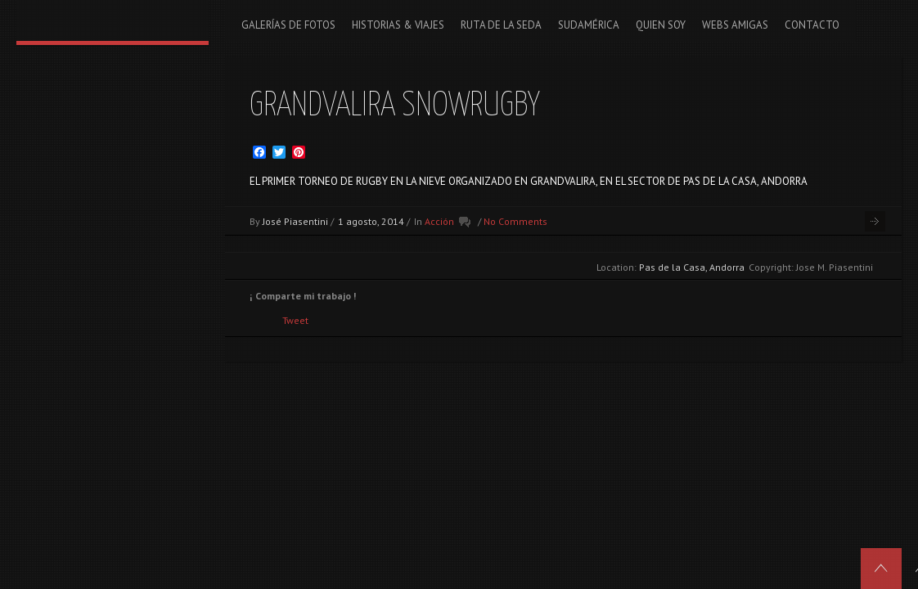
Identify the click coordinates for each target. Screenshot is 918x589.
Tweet (295, 320)
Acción (439, 221)
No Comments (515, 221)
